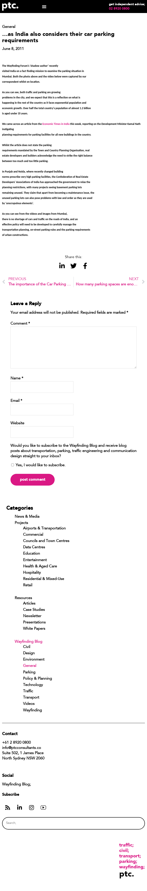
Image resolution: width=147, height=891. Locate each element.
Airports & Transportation (44, 528)
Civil (26, 647)
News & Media (27, 517)
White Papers (34, 629)
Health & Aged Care (40, 566)
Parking (29, 672)
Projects (21, 523)
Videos (29, 704)
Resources (23, 598)
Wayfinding (32, 710)
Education (31, 554)
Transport (31, 698)
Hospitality (32, 573)
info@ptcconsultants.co (21, 748)
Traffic (28, 691)
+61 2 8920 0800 (16, 743)
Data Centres (34, 547)
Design (29, 653)
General (29, 666)
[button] (44, 6)
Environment (33, 660)
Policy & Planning (37, 679)
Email (16, 401)
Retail (27, 585)
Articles (29, 604)
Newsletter (32, 616)
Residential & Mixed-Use (43, 579)
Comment (20, 324)
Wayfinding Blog (28, 642)
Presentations (34, 622)
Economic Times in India (56, 123)
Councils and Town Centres (46, 541)
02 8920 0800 (119, 8)
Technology (33, 685)
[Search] (133, 823)
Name (16, 378)
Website (17, 423)
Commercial (33, 535)
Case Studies (34, 610)
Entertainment (35, 560)
